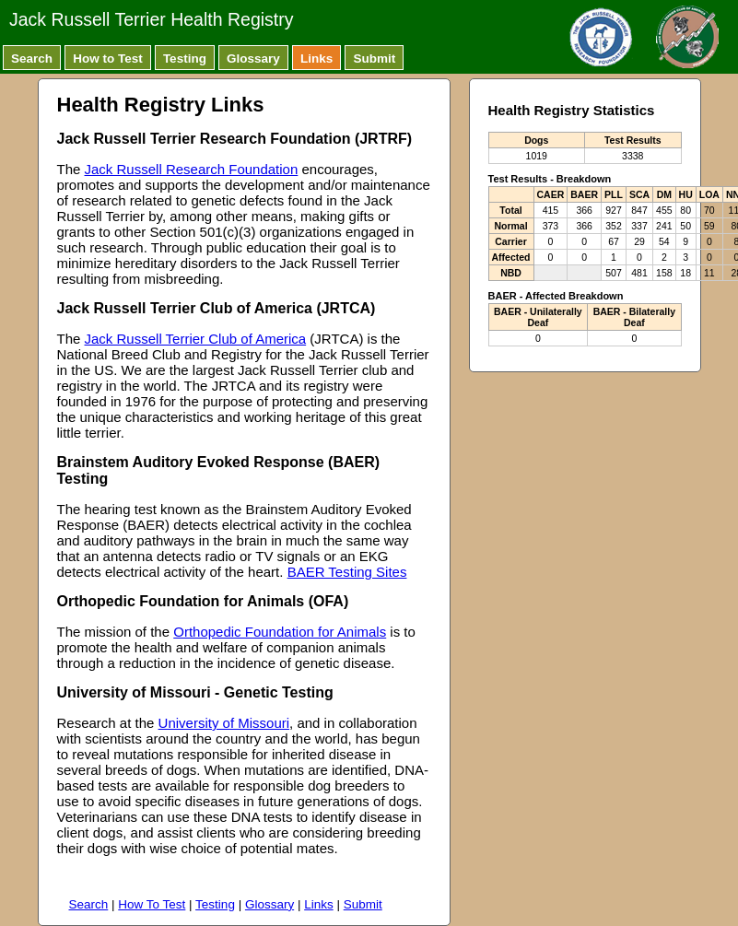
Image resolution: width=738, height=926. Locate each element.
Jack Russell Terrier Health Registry (151, 19)
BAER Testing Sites (347, 572)
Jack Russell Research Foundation (192, 169)
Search (32, 58)
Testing (184, 58)
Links (316, 58)
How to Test (108, 58)
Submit (374, 58)
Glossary (253, 58)
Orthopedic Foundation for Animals (279, 631)
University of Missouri (224, 723)
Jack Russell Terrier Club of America (196, 338)
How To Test (151, 904)
